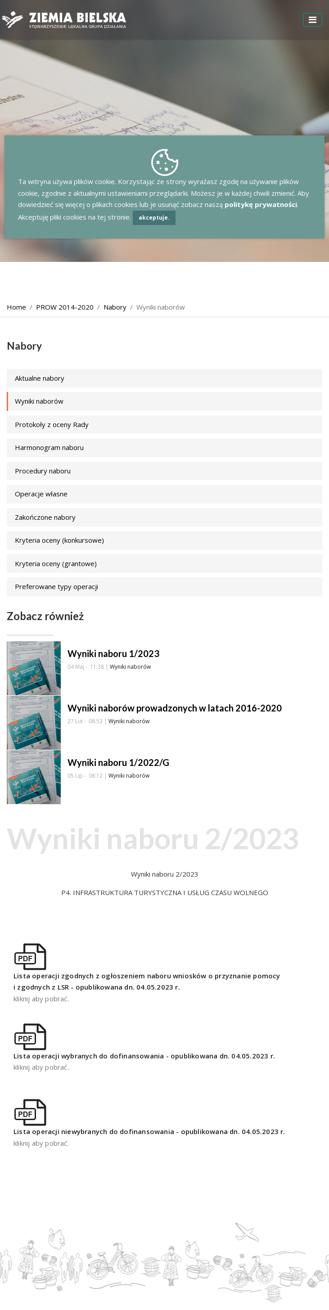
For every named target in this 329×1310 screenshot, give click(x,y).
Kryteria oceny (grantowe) (56, 563)
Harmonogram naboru (49, 447)
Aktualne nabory (39, 378)
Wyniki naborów (39, 400)
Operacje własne (41, 493)
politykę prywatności (261, 204)
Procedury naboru (43, 470)
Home (16, 306)
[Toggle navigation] (312, 20)
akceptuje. (154, 217)
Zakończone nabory (45, 517)
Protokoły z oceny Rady (52, 424)
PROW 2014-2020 (65, 306)
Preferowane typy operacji (56, 586)
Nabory (115, 306)
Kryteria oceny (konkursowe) (59, 540)
